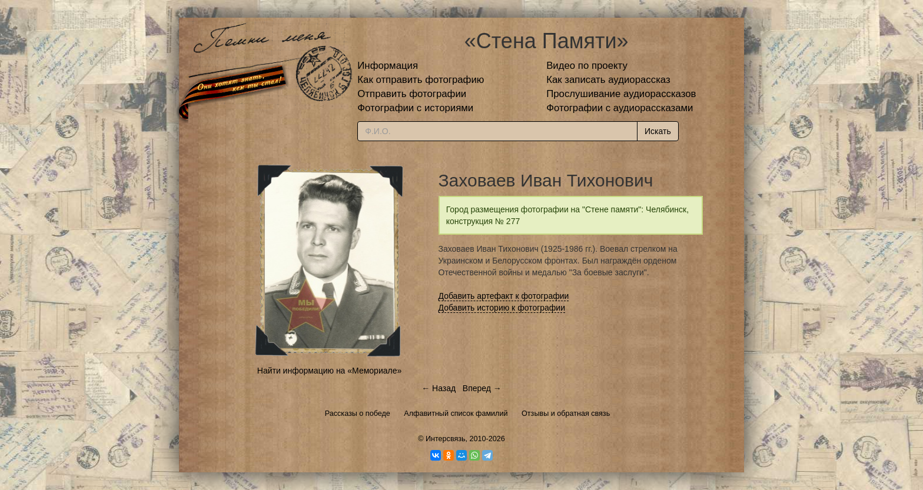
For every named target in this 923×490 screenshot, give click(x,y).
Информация (387, 65)
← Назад (438, 388)
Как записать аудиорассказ (608, 79)
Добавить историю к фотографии (502, 307)
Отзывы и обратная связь (566, 413)
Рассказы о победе (357, 413)
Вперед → (482, 388)
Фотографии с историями (415, 108)
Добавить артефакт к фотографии (504, 296)
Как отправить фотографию (420, 79)
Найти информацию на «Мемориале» (329, 370)
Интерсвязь (446, 439)
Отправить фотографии (411, 93)
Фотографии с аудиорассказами (619, 108)
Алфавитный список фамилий (455, 413)
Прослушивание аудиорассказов (621, 93)
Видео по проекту (586, 65)
